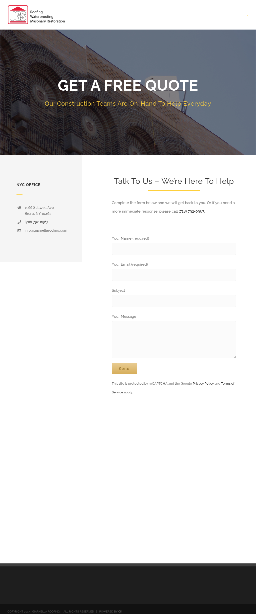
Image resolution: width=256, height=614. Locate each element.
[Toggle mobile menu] (247, 14)
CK (120, 611)
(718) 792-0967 (36, 222)
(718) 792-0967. (192, 211)
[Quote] (128, 92)
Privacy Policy (203, 383)
